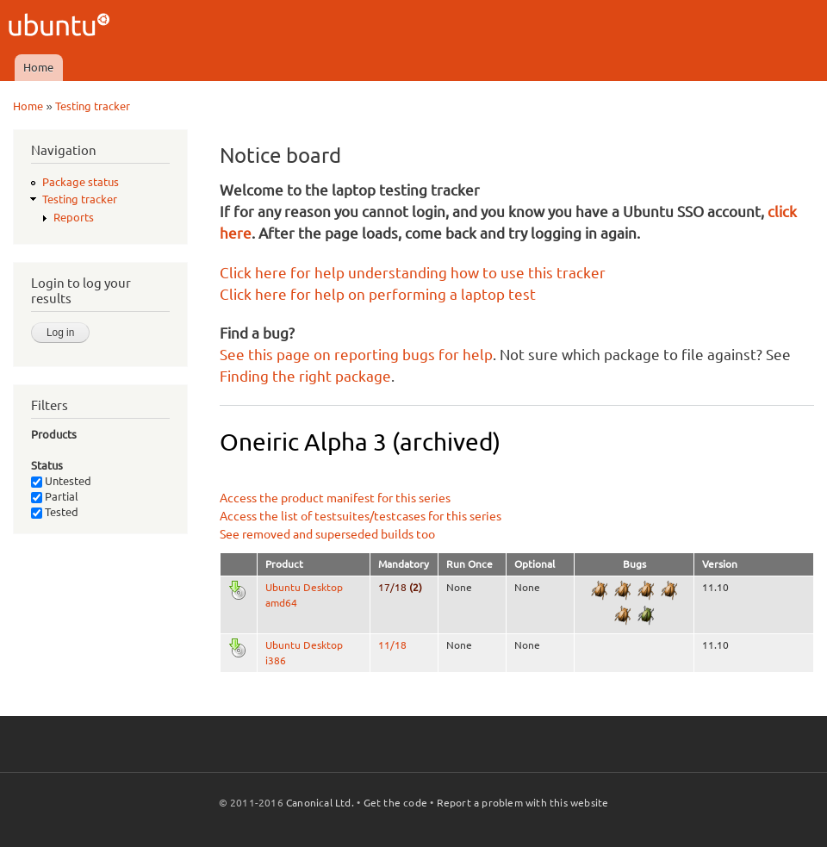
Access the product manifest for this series (335, 498)
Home (38, 67)
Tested (54, 512)
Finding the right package (305, 376)
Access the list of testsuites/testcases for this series (360, 516)
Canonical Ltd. (320, 802)
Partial (54, 496)
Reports (73, 217)
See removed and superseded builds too (327, 534)
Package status (80, 182)
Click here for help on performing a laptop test (378, 294)
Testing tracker (92, 106)
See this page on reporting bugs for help (356, 354)
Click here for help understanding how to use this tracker (413, 273)
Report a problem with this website (523, 802)
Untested (61, 481)
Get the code (395, 802)
